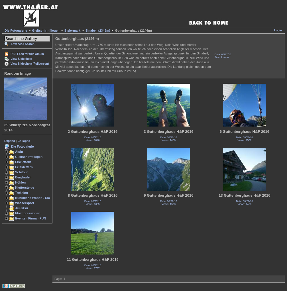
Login (278, 30)
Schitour (21, 172)
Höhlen (20, 182)
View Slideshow (21, 58)
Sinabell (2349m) (98, 30)
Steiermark (72, 30)
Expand (9, 141)
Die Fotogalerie (16, 30)
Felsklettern (24, 167)
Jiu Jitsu (21, 208)
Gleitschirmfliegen (46, 30)
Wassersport (24, 203)
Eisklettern (23, 162)
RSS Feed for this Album (27, 54)
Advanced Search (22, 44)
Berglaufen (23, 177)
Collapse (24, 141)
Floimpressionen (27, 213)
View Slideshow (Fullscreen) (30, 63)
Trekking (21, 192)
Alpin (19, 151)
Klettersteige (24, 187)
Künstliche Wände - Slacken (36, 198)
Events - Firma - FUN (30, 218)
